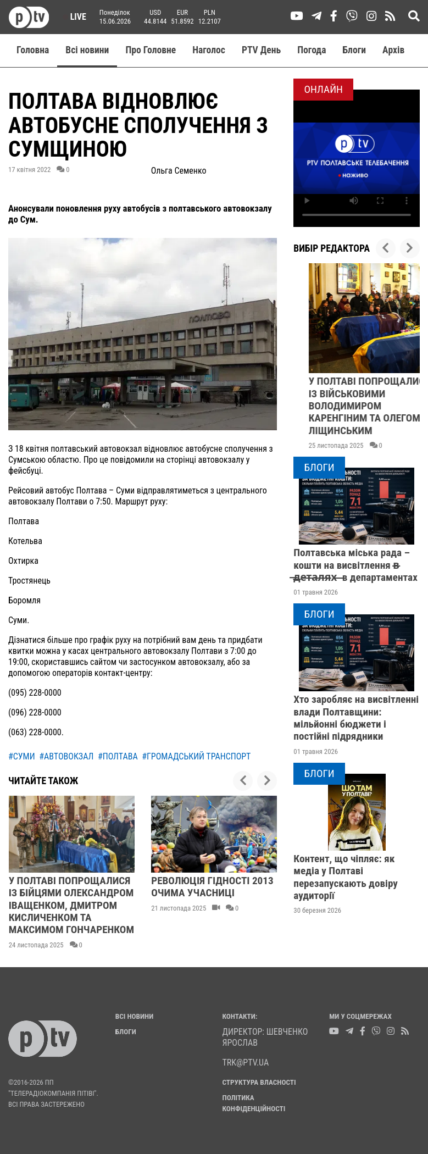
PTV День (261, 50)
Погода (311, 50)
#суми (21, 756)
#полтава (118, 756)
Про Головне (150, 50)
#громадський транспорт (196, 756)
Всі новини (87, 50)
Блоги (354, 50)
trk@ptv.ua (246, 1062)
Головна (32, 50)
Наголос (208, 50)
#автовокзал (66, 756)
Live (74, 17)
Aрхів (393, 50)
